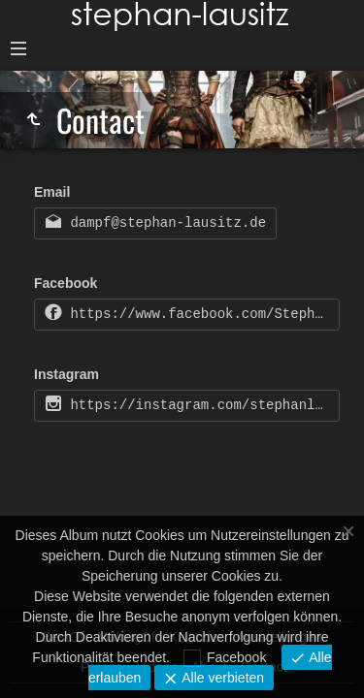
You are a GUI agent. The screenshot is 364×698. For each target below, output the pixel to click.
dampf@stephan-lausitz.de (164, 223)
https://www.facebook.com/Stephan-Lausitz (201, 314)
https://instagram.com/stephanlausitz (201, 405)
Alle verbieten (221, 677)
